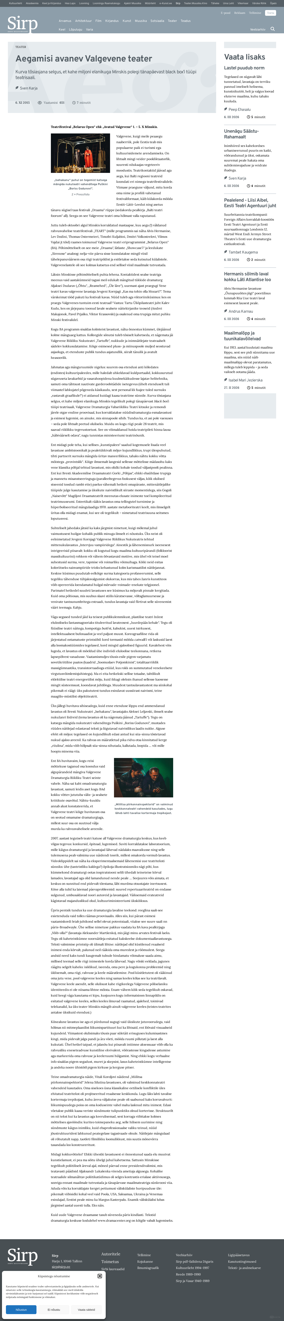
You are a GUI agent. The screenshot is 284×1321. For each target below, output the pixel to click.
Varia (89, 30)
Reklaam (239, 13)
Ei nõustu (54, 1309)
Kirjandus (112, 21)
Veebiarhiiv (257, 30)
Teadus (186, 21)
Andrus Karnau (241, 311)
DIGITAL (275, 1317)
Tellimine (255, 13)
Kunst (127, 21)
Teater (172, 21)
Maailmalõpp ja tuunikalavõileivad (242, 336)
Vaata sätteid (86, 1309)
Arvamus (65, 21)
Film (98, 21)
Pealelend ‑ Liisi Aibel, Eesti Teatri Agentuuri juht (250, 203)
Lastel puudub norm (244, 68)
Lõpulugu (75, 30)
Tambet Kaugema (243, 252)
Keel (62, 30)
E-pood (225, 13)
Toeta (270, 13)
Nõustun (21, 1309)
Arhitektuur (83, 21)
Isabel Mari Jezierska (246, 380)
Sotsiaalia (157, 21)
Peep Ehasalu (239, 109)
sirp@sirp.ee (61, 1267)
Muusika (141, 21)
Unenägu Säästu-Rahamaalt (241, 134)
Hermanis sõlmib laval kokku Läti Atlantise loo (247, 277)
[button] (100, 1276)
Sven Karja (28, 88)
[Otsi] (272, 28)
